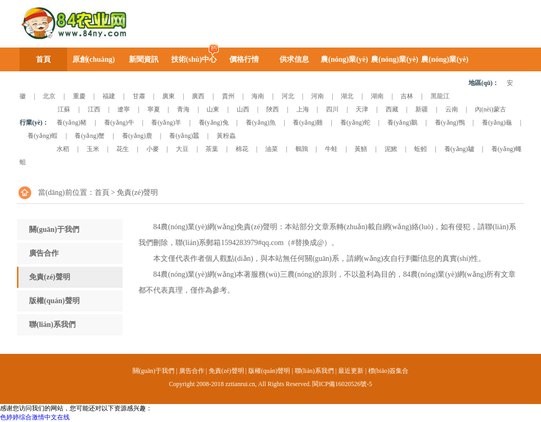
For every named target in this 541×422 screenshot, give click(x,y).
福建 (108, 96)
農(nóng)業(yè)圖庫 (344, 63)
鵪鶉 (301, 149)
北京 (49, 96)
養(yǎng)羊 (166, 122)
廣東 (168, 96)
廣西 (198, 96)
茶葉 (212, 149)
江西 (94, 109)
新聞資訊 (143, 59)
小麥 (152, 149)
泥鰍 (391, 149)
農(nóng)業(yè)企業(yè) (444, 63)
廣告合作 (44, 253)
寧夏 (153, 109)
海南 (257, 96)
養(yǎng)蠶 (184, 135)
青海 (183, 109)
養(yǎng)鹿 (137, 135)
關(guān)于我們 (54, 229)
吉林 (406, 96)
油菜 (271, 149)
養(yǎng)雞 (308, 122)
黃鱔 (361, 149)
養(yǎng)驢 (459, 149)
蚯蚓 (420, 149)
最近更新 (350, 370)
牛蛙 (331, 149)
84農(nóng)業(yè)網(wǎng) (73, 23)
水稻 (63, 149)
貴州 (228, 96)
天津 (362, 109)
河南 (317, 96)
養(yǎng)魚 (261, 122)
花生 (122, 149)
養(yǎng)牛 (119, 122)
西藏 (392, 109)
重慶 (79, 96)
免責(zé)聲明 (49, 277)
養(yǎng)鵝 (402, 122)
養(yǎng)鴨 (450, 122)
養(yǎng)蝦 (42, 135)
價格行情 (244, 59)
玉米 (93, 149)
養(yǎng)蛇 (355, 122)
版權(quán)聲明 (54, 301)
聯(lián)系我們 (52, 325)
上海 (302, 109)
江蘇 (64, 109)
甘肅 (139, 96)
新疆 (421, 109)
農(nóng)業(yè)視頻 (394, 63)
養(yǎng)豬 (72, 122)
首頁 (43, 59)
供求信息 (294, 59)
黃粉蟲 (226, 135)
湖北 (347, 96)
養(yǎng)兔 (214, 122)
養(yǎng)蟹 (89, 135)
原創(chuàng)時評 (93, 63)
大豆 (182, 149)
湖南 (377, 96)
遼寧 (123, 109)
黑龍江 (440, 96)
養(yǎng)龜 (497, 122)
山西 (243, 109)
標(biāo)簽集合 (388, 370)
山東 (213, 109)
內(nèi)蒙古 (490, 109)
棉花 (242, 149)
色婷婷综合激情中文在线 (35, 417)
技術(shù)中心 (194, 59)
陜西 (272, 109)
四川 (332, 109)
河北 (288, 96)
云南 (451, 109)
